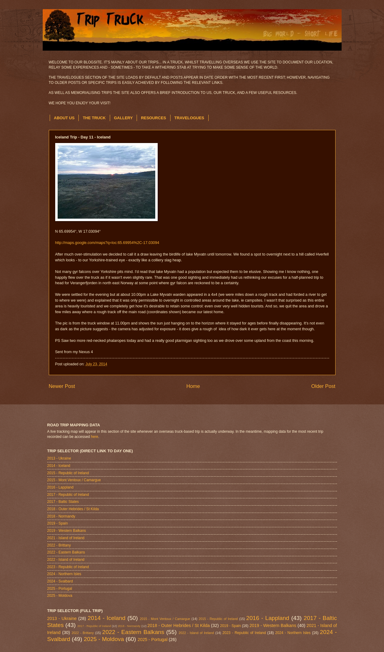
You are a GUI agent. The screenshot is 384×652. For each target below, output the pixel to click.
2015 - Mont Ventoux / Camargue (74, 480)
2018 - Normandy (61, 516)
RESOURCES (153, 118)
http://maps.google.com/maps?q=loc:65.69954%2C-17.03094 (107, 243)
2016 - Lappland (60, 487)
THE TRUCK (94, 118)
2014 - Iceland (58, 466)
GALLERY (123, 118)
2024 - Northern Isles (64, 574)
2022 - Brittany (59, 545)
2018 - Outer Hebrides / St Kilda (73, 509)
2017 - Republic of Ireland (68, 495)
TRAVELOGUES (189, 118)
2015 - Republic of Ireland (68, 473)
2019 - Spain (57, 523)
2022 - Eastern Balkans (66, 552)
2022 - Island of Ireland (65, 559)
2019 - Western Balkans (66, 530)
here (94, 437)
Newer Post (62, 386)
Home (193, 386)
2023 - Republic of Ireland (68, 567)
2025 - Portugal (59, 588)
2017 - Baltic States (63, 502)
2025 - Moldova (59, 595)
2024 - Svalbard (60, 581)
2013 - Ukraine (59, 458)
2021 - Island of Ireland (65, 538)
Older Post (323, 386)
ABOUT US (64, 118)
